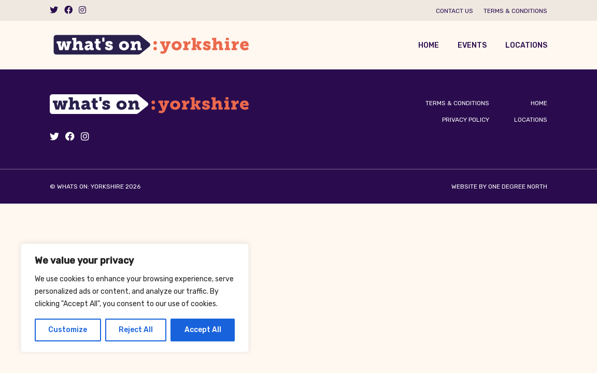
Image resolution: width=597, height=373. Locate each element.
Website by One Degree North (499, 186)
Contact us (454, 11)
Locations (526, 45)
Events (472, 45)
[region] (135, 297)
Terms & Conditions (515, 11)
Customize (67, 329)
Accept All (202, 329)
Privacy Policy (465, 119)
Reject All (136, 329)
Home (428, 45)
